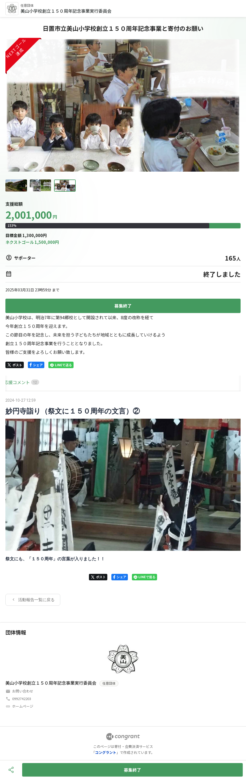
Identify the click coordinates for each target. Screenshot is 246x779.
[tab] (11, 382)
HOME (11, 382)
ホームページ (22, 706)
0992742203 (21, 698)
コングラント (105, 752)
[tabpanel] (123, 501)
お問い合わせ (22, 691)
